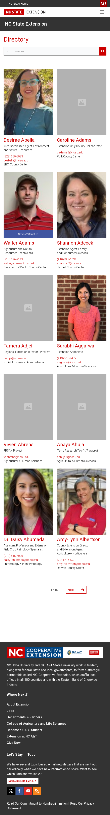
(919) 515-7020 (13, 555)
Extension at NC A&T (22, 736)
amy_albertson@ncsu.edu (73, 563)
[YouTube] (28, 791)
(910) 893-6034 (66, 259)
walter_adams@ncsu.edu (19, 263)
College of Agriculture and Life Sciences (36, 723)
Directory (16, 39)
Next (76, 589)
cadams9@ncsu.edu (70, 152)
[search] (103, 3)
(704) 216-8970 (66, 559)
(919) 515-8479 (66, 358)
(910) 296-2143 (13, 259)
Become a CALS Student (24, 730)
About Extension (18, 704)
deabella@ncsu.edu (16, 160)
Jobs (10, 711)
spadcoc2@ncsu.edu (70, 263)
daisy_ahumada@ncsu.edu (21, 559)
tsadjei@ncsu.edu (15, 358)
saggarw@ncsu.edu (69, 362)
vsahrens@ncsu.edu (16, 457)
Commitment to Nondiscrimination (44, 803)
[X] (11, 791)
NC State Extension (26, 24)
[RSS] (37, 791)
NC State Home (18, 3)
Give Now (14, 743)
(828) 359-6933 (13, 156)
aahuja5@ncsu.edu (69, 457)
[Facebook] (20, 791)
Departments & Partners (24, 717)
